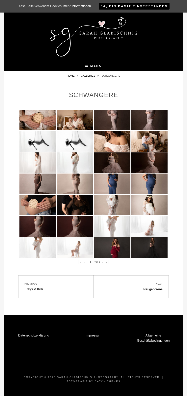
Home (71, 75)
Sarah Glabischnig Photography (87, 377)
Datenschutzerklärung (33, 335)
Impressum (93, 335)
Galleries (88, 75)
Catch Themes (107, 381)
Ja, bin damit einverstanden (134, 6)
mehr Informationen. (77, 6)
